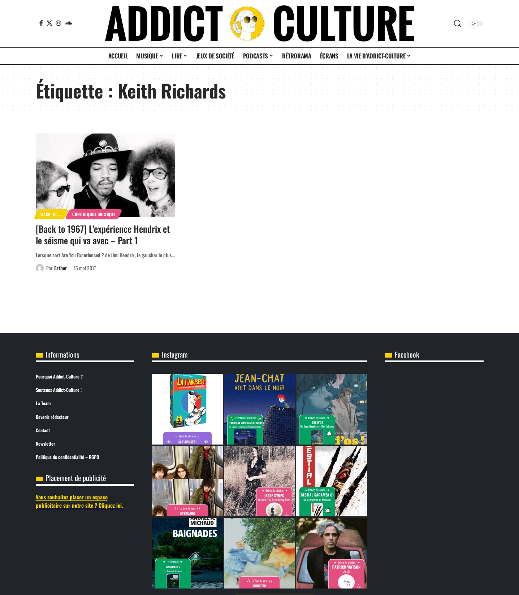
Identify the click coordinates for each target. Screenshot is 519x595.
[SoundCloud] (68, 23)
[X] (49, 23)
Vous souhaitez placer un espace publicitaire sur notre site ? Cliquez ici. (79, 501)
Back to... (50, 214)
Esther (60, 268)
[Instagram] (58, 23)
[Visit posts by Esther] (40, 268)
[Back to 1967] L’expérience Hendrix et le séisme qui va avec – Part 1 (103, 234)
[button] (457, 23)
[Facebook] (41, 23)
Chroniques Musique (94, 214)
